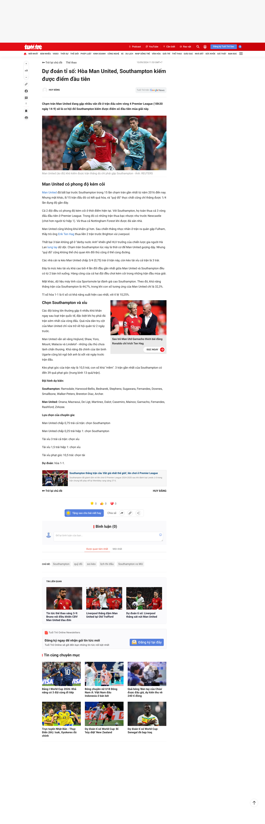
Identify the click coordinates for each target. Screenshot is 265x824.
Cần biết (169, 46)
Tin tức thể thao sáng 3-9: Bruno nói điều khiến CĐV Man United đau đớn (62, 617)
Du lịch (129, 54)
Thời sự (64, 54)
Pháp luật (86, 54)
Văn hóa (156, 54)
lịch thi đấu (107, 564)
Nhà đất (199, 54)
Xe (122, 54)
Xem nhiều (45, 54)
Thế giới (74, 54)
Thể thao (177, 54)
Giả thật (221, 54)
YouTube (151, 46)
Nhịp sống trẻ (142, 54)
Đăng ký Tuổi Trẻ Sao (223, 46)
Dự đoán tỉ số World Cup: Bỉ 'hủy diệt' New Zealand (101, 730)
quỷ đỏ (78, 564)
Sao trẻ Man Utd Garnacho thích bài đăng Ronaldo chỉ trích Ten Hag (137, 341)
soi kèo (91, 564)
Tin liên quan (54, 581)
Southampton (61, 564)
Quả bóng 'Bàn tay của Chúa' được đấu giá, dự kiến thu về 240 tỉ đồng (145, 692)
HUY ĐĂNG (54, 90)
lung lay (52, 247)
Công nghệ (113, 54)
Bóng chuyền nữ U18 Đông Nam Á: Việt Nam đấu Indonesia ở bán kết (101, 692)
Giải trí (166, 54)
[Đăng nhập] (205, 47)
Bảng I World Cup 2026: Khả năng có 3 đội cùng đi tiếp (59, 690)
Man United (49, 192)
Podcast (134, 46)
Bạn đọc (232, 54)
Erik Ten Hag (66, 234)
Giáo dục (188, 54)
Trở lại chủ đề (52, 62)
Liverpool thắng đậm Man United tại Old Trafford (102, 615)
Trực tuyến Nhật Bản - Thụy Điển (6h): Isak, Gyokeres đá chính (59, 732)
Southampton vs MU (130, 564)
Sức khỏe (210, 54)
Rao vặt (185, 46)
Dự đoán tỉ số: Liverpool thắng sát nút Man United (141, 615)
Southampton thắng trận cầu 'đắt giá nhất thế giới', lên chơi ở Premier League (114, 473)
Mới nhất (33, 54)
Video (56, 54)
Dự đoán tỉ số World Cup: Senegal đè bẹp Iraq (143, 730)
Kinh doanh (99, 54)
